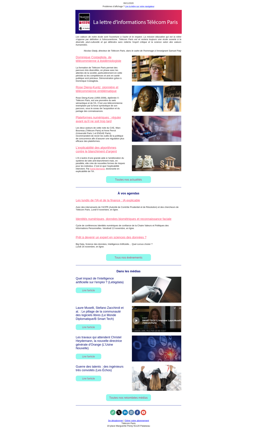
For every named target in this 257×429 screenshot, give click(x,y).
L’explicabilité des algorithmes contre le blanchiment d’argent (96, 149)
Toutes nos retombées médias (128, 398)
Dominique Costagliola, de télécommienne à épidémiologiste (98, 59)
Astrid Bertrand (97, 168)
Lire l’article (88, 290)
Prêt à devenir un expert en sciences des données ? (111, 237)
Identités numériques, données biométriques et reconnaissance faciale (123, 219)
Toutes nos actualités (128, 179)
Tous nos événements (128, 257)
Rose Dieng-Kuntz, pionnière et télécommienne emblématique (97, 89)
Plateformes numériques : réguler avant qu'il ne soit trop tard (98, 119)
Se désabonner (115, 420)
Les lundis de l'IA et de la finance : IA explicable (108, 200)
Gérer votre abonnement (137, 420)
